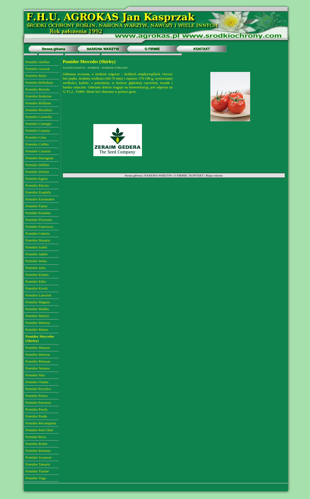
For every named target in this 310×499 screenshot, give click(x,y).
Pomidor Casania (38, 130)
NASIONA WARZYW (158, 175)
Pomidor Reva (36, 437)
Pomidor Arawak (38, 69)
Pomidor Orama (37, 382)
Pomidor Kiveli (37, 288)
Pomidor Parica (37, 396)
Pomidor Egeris (37, 178)
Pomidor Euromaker (40, 199)
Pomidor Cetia (36, 137)
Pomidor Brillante (38, 103)
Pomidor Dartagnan (40, 158)
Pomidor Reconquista (41, 423)
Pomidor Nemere (38, 368)
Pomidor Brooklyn (39, 110)
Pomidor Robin (37, 444)
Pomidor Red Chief (39, 430)
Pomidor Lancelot (38, 295)
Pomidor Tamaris (38, 464)
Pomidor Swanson (39, 457)
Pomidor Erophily (38, 192)
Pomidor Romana (38, 450)
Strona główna (133, 175)
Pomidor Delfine (37, 165)
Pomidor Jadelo (37, 254)
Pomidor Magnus (38, 302)
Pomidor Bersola (38, 89)
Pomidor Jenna (36, 261)
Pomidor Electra (37, 185)
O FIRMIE (180, 175)
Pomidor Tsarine (37, 471)
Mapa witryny (214, 175)
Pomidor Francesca (39, 227)
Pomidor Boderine (39, 96)
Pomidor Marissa (38, 323)
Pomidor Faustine (38, 213)
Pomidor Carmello (39, 117)
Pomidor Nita (35, 375)
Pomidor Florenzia (39, 220)
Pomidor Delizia (37, 172)
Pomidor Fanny (37, 206)
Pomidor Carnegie (39, 124)
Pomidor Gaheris (38, 233)
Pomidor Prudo (36, 416)
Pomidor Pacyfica (38, 389)
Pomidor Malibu (37, 309)
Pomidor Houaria (38, 240)
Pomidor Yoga (36, 478)
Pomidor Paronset (38, 402)
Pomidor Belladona (39, 82)
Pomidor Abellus (38, 62)
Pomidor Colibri (37, 144)
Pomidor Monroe (38, 354)
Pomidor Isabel (36, 247)
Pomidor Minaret (38, 348)
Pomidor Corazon (38, 151)
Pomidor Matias (37, 329)
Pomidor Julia (36, 268)
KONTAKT (196, 175)
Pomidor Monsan (38, 361)
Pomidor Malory (37, 316)
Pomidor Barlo (36, 76)
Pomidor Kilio (36, 281)
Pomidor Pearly (37, 409)
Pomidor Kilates (37, 275)
